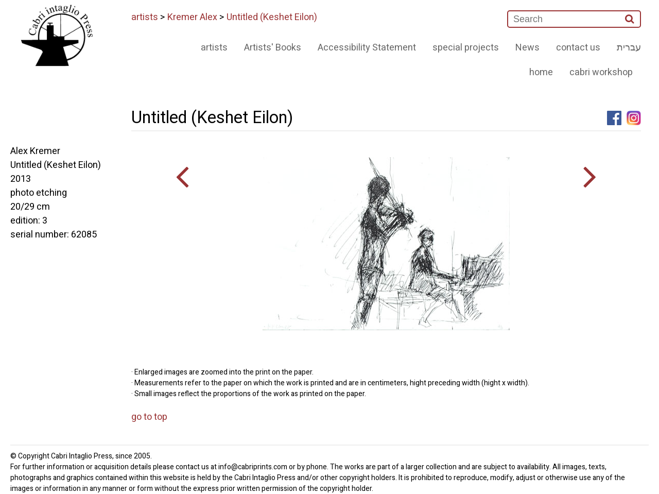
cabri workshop (601, 72)
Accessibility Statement (367, 48)
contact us (578, 48)
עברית (629, 48)
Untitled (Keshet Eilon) (272, 17)
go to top (149, 417)
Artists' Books (272, 48)
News (527, 48)
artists (144, 17)
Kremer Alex (192, 17)
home (541, 72)
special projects (465, 48)
